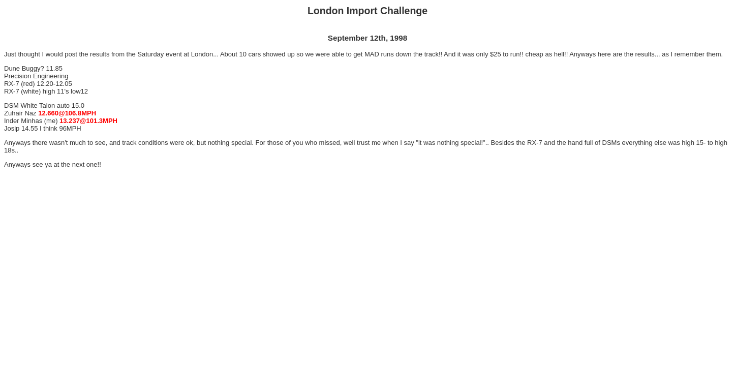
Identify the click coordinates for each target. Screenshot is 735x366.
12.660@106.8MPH (67, 113)
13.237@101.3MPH (88, 121)
